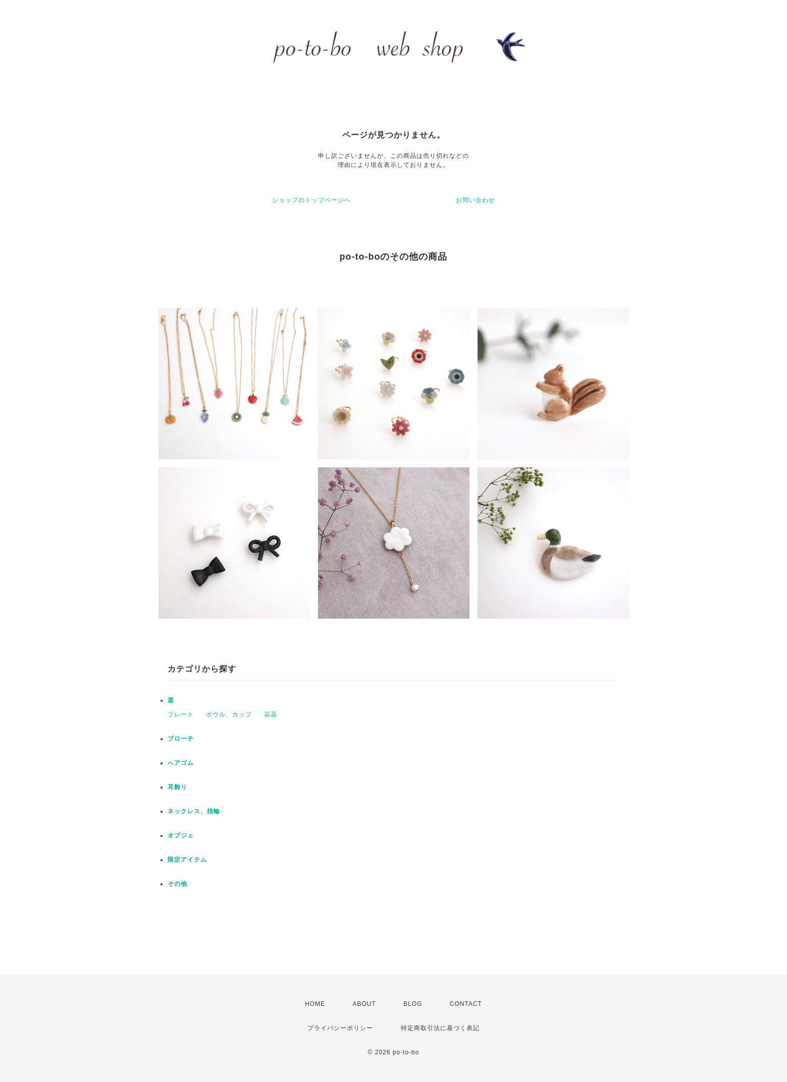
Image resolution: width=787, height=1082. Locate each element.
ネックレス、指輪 (194, 811)
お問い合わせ (475, 200)
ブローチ (181, 738)
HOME (315, 1003)
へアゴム (181, 762)
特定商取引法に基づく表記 (440, 1028)
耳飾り (177, 787)
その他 (177, 883)
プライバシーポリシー (340, 1028)
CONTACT (466, 1003)
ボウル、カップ (229, 714)
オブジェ (181, 835)
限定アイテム (187, 859)
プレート (181, 714)
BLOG (412, 1003)
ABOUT (364, 1003)
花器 (270, 714)
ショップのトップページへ (311, 200)
